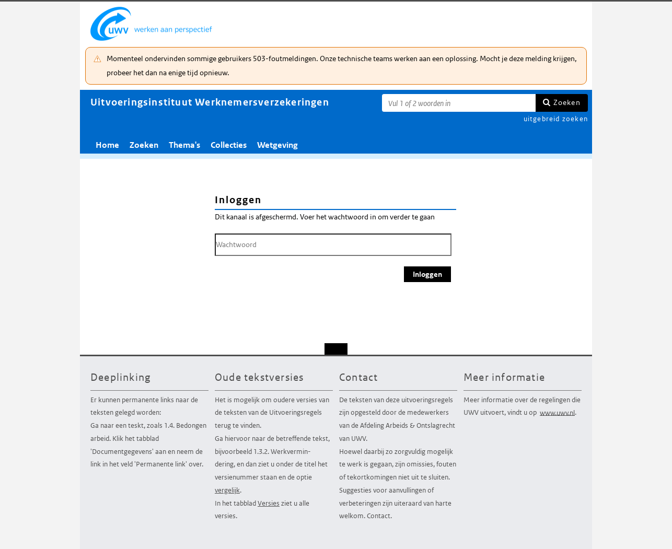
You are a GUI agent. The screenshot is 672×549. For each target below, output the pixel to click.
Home (107, 144)
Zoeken (567, 102)
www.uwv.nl (557, 412)
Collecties (229, 144)
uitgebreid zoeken (556, 118)
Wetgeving (277, 144)
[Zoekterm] (459, 103)
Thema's (184, 144)
